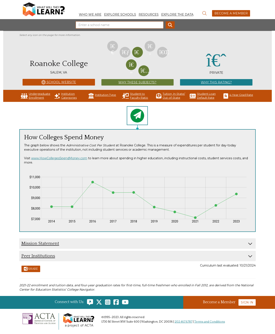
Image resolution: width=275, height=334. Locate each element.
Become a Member (231, 13)
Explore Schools (120, 15)
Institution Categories (66, 95)
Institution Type (102, 95)
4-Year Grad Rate (238, 95)
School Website (58, 82)
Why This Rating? (216, 82)
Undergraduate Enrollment (35, 95)
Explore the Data (177, 15)
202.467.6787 (183, 321)
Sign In (247, 302)
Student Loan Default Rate (203, 95)
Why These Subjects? (137, 82)
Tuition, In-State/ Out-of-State (170, 95)
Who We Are (90, 15)
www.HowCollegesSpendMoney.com (59, 158)
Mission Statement (40, 243)
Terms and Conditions (209, 321)
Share (31, 269)
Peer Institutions (38, 255)
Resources (149, 15)
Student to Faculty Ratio (135, 95)
